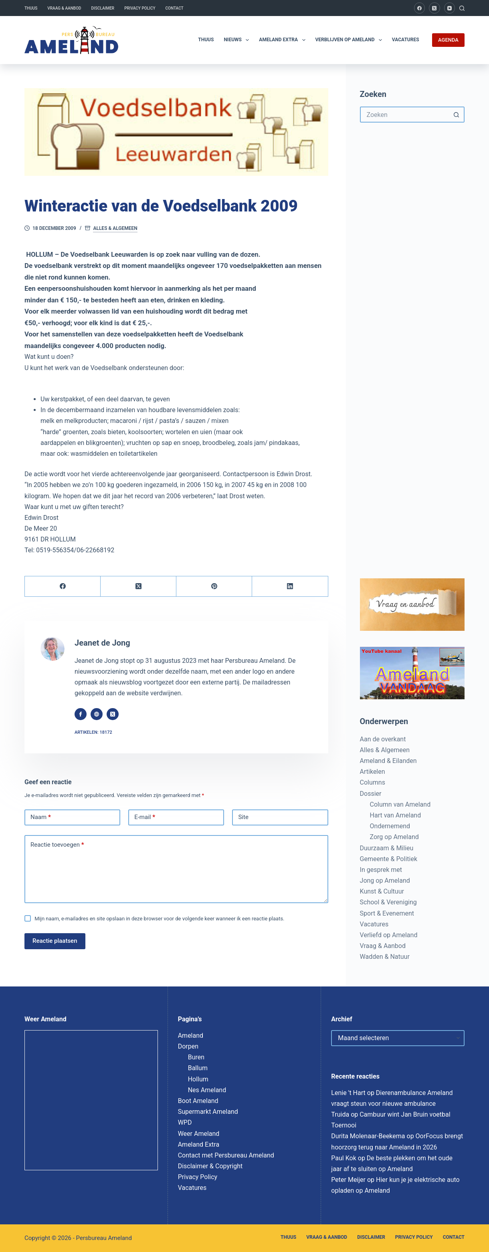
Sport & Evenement (387, 913)
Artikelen (372, 771)
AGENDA (448, 40)
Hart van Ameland (395, 815)
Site (243, 817)
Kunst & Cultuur (382, 891)
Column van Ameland (400, 804)
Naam (40, 817)
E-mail (144, 817)
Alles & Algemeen (115, 228)
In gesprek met (381, 870)
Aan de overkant (383, 739)
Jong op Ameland (385, 880)
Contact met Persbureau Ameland (226, 1155)
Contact (175, 8)
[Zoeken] (462, 8)
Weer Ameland (199, 1133)
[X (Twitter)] (434, 8)
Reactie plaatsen (54, 940)
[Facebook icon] (81, 714)
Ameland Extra (283, 40)
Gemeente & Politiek (388, 859)
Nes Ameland (207, 1090)
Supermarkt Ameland (208, 1111)
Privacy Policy (139, 8)
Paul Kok (343, 1158)
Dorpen (188, 1046)
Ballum (198, 1068)
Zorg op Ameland (394, 837)
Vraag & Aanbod (64, 8)
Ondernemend (390, 826)
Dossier (371, 793)
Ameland (190, 1035)
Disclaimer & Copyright (210, 1166)
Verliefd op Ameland (389, 935)
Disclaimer (103, 8)
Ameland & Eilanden (388, 761)
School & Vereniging (388, 902)
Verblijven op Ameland (350, 40)
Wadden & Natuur (385, 956)
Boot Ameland (198, 1101)
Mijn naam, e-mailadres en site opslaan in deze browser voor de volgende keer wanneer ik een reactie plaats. (159, 919)
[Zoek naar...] (404, 115)
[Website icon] (97, 714)
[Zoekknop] (457, 115)
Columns (372, 782)
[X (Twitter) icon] (113, 714)
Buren (196, 1057)
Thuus (30, 8)
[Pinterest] (214, 586)
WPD (185, 1122)
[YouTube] (449, 8)
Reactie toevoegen (57, 845)
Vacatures (405, 39)
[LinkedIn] (290, 586)
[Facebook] (419, 8)
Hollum (198, 1079)
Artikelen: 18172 (93, 732)
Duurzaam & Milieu (387, 848)
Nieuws (238, 40)
